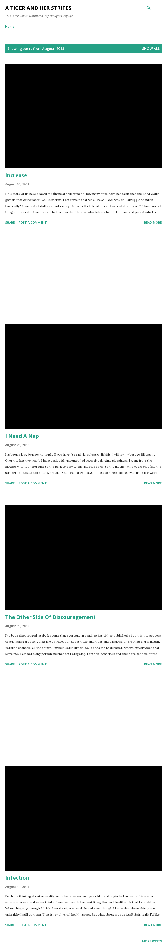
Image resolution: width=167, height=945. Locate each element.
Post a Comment (33, 222)
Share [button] (10, 222)
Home (9, 26)
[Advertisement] (83, 275)
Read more (153, 222)
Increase (16, 175)
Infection (17, 877)
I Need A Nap (22, 435)
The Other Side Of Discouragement (50, 616)
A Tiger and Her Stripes (38, 7)
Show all (151, 48)
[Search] (148, 7)
